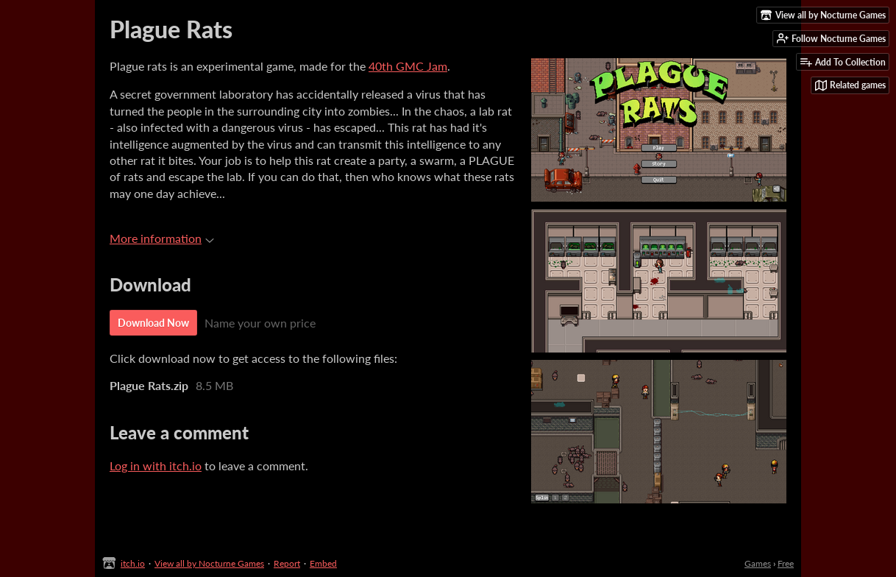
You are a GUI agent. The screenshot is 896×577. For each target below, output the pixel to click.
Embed (323, 563)
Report (287, 563)
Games (757, 563)
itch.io (133, 563)
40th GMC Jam (408, 66)
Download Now (153, 322)
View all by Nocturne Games (209, 563)
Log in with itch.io (156, 465)
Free (786, 563)
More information (162, 238)
